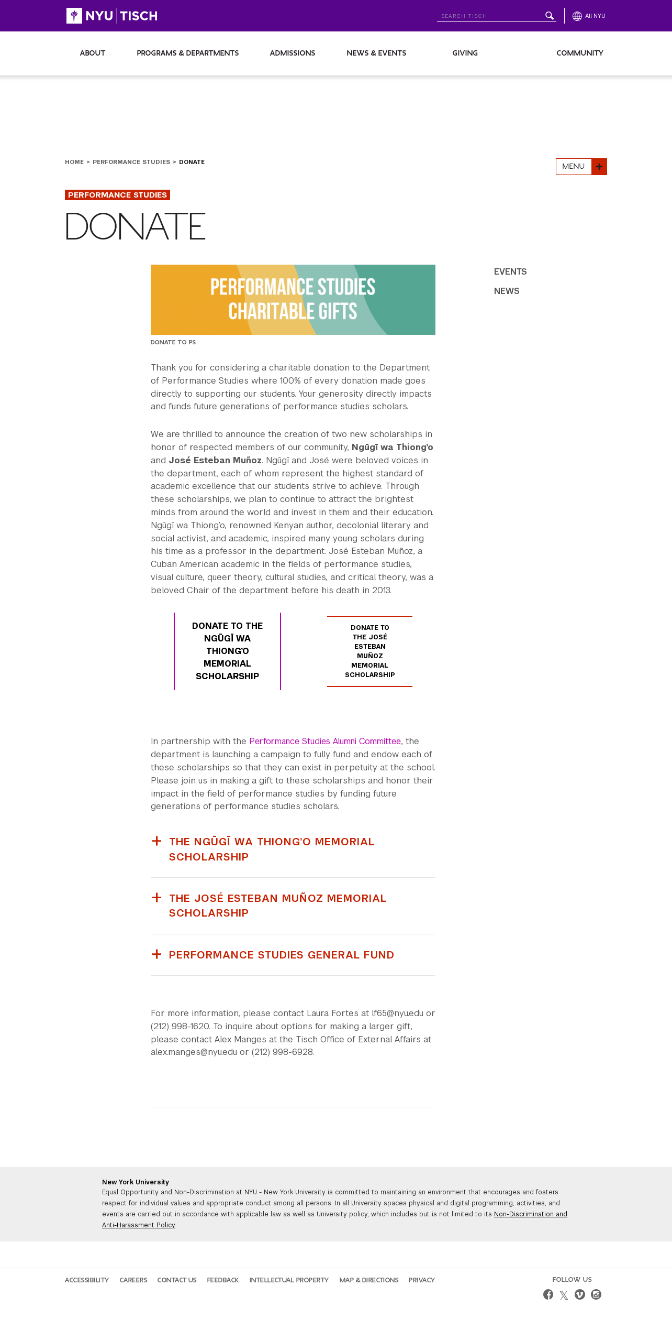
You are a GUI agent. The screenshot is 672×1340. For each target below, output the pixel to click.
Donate (192, 162)
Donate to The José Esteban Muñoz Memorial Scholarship (370, 652)
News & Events (377, 53)
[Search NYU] (496, 14)
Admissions (293, 53)
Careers (134, 1279)
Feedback (223, 1279)
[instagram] (596, 1295)
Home (74, 162)
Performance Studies (131, 162)
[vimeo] (580, 1295)
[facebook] (548, 1295)
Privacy (422, 1279)
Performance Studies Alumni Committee (330, 741)
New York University (135, 1182)
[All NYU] (589, 15)
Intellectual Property (289, 1279)
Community (580, 53)
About (93, 53)
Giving (465, 53)
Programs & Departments (188, 53)
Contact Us (177, 1279)
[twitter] (564, 1295)
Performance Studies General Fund (282, 954)
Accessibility (87, 1279)
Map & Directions (369, 1279)
